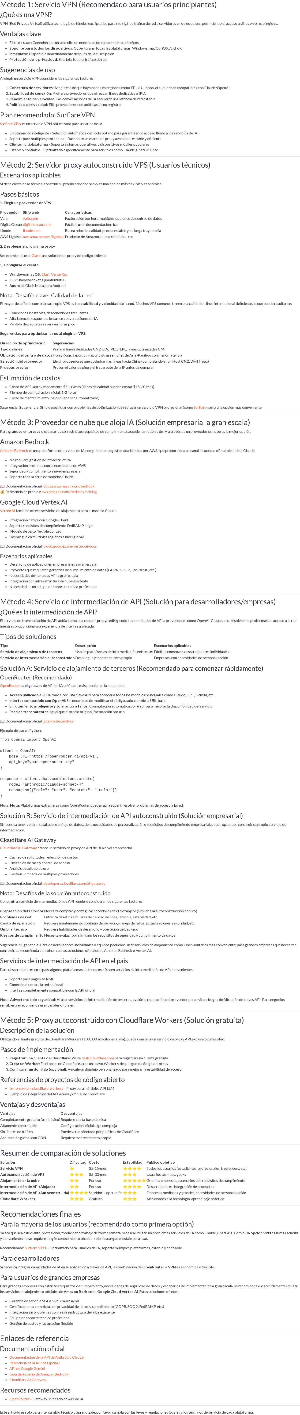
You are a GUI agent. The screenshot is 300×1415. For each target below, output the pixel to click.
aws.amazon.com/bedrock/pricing (69, 491)
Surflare (200, 407)
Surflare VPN (10, 123)
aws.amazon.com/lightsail (43, 236)
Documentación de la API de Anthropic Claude (46, 1357)
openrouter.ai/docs (58, 721)
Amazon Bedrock (14, 450)
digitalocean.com (37, 224)
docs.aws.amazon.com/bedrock (68, 486)
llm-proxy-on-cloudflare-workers (36, 1088)
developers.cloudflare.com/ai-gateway (74, 883)
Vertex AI (7, 510)
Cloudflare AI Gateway (18, 847)
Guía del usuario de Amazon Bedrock (38, 1374)
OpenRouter (10, 685)
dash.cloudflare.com (98, 1058)
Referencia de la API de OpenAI (34, 1363)
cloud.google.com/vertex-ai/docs (70, 546)
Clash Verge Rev (54, 274)
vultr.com (30, 218)
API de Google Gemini (27, 1368)
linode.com (32, 230)
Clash (36, 255)
